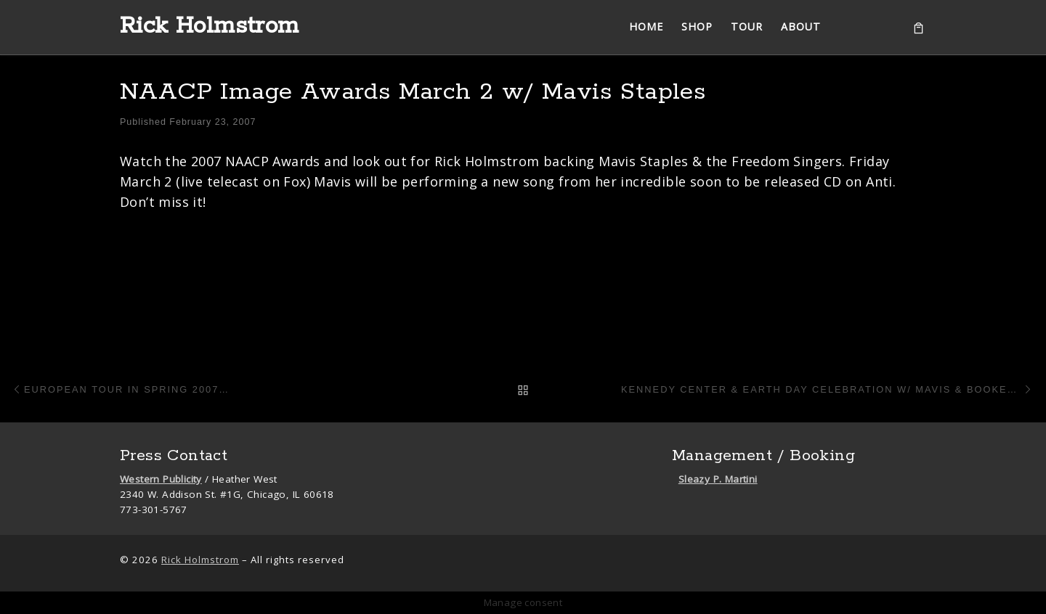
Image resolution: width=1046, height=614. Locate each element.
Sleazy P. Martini (718, 479)
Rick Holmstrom (200, 559)
